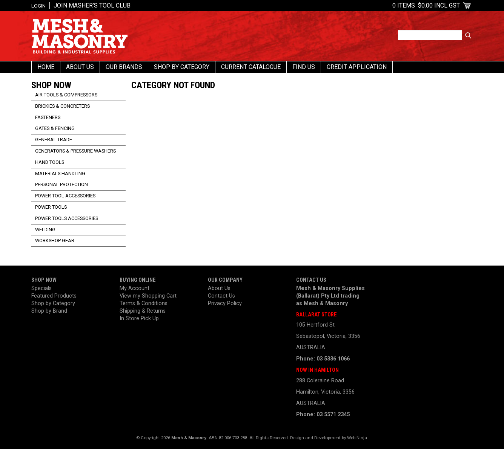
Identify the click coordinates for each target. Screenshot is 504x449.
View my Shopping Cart (148, 296)
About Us (80, 66)
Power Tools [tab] (51, 207)
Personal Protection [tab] (61, 184)
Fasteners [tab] (47, 117)
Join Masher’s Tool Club (92, 5)
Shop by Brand (49, 311)
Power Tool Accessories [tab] (65, 196)
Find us (303, 66)
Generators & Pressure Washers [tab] (75, 151)
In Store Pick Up (139, 318)
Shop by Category (53, 303)
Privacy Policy (225, 303)
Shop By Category (181, 66)
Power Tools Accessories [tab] (66, 218)
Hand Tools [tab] (49, 162)
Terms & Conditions (143, 303)
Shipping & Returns (143, 311)
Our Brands (124, 66)
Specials (41, 288)
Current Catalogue (251, 66)
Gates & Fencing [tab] (55, 128)
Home (45, 66)
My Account (134, 288)
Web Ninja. (357, 437)
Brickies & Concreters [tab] (62, 106)
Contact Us (221, 296)
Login (38, 6)
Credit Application (357, 66)
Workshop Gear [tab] (54, 240)
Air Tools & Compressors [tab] (66, 95)
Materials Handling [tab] (60, 173)
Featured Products (54, 296)
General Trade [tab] (53, 139)
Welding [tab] (45, 229)
